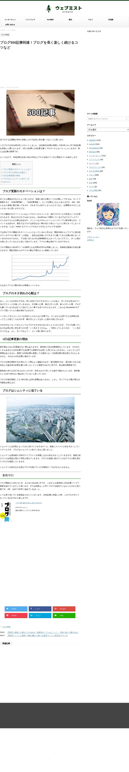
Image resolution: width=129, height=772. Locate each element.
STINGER (90, 723)
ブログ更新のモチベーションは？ (16, 169)
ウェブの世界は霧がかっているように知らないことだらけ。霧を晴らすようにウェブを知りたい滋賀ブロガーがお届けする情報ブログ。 (64, 720)
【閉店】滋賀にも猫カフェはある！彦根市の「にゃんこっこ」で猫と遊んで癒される (42, 632)
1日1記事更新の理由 (10, 175)
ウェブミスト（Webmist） (64, 715)
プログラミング (95, 167)
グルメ (90, 20)
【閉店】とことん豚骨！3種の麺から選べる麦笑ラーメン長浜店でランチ (37, 635)
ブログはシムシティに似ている (15, 179)
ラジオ (91, 187)
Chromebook (94, 148)
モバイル (92, 163)
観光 (70, 20)
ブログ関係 (6, 627)
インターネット (10, 20)
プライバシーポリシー (66, 709)
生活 (90, 183)
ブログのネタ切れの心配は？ (14, 172)
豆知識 (110, 20)
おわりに (5, 182)
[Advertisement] (40, 68)
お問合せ (90, 240)
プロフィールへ (93, 237)
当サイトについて (47, 709)
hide (18, 164)
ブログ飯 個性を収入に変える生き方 (28, 503)
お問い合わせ (10, 25)
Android (92, 144)
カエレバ (24, 507)
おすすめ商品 (94, 171)
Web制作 (50, 20)
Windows (92, 152)
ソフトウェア (30, 20)
